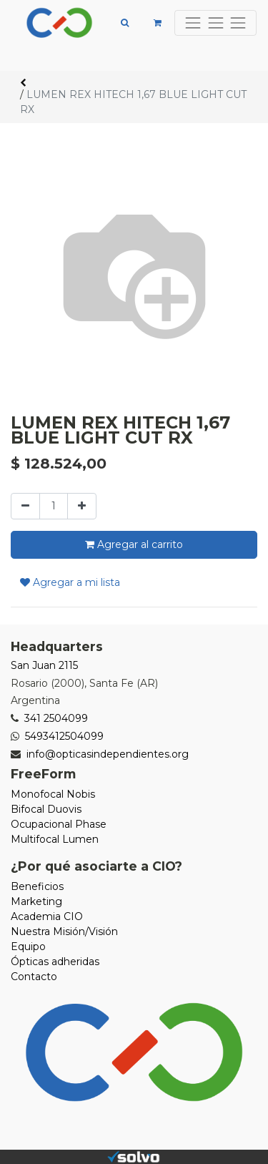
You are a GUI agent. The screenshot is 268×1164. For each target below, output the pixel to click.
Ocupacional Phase (58, 824)
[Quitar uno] (25, 506)
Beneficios (37, 886)
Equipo (28, 946)
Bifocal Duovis (46, 809)
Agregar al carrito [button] (134, 544)
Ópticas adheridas (55, 961)
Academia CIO (47, 916)
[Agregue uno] (81, 506)
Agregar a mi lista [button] (70, 582)
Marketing (36, 901)
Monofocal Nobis (53, 794)
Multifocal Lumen (55, 839)
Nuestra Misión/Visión (64, 931)
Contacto (34, 976)
